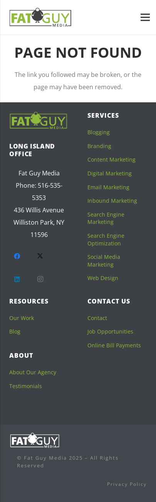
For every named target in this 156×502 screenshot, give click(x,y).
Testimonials (25, 386)
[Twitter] (40, 256)
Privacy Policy (127, 484)
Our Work (21, 318)
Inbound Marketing (112, 200)
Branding (99, 146)
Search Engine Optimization (105, 239)
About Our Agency (32, 372)
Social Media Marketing (103, 260)
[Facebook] (17, 256)
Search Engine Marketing (105, 218)
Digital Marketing (109, 173)
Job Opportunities (110, 331)
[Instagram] (40, 279)
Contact (97, 318)
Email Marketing (108, 187)
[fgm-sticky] (40, 17)
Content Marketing (111, 159)
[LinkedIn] (17, 279)
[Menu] (145, 17)
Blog (14, 331)
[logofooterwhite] (34, 440)
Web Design (102, 278)
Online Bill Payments (114, 345)
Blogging (98, 132)
